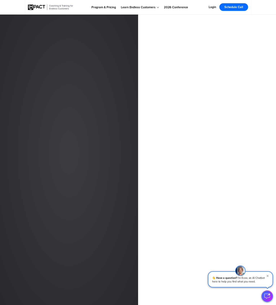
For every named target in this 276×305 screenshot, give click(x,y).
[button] (240, 279)
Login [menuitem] (212, 7)
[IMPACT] (36, 7)
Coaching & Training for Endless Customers (61, 7)
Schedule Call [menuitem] (233, 7)
